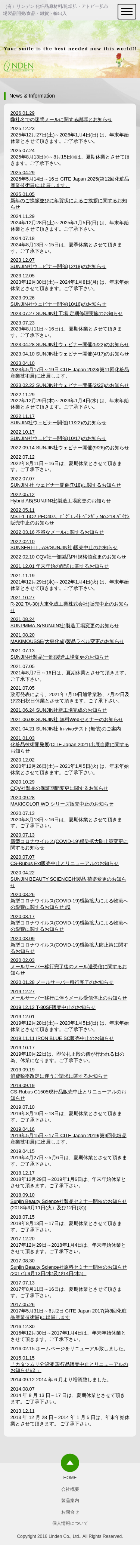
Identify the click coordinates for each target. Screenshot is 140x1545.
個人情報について (70, 1523)
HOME (70, 1477)
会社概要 (70, 1489)
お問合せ (70, 1512)
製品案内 (70, 1500)
